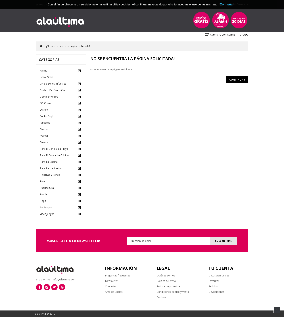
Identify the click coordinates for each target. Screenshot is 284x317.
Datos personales (218, 275)
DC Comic (46, 103)
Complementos (49, 96)
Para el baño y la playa (54, 148)
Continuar (237, 79)
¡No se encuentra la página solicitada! (68, 46)
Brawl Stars (46, 77)
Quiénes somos (166, 275)
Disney (44, 109)
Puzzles (44, 194)
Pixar (43, 181)
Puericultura (47, 188)
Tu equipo (46, 207)
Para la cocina (49, 161)
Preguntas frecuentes (117, 275)
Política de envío (166, 281)
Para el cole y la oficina (54, 155)
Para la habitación (51, 168)
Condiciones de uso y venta (173, 291)
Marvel (44, 135)
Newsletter (111, 281)
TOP (276, 309)
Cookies (161, 297)
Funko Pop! (46, 116)
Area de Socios (114, 291)
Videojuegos (47, 214)
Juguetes (45, 122)
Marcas (44, 129)
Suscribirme (223, 240)
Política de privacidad (169, 286)
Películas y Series (50, 175)
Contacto (110, 286)
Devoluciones (216, 291)
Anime (43, 70)
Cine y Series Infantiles (53, 83)
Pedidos (213, 286)
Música (44, 142)
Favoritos (214, 281)
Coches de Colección (52, 90)
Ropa (43, 201)
